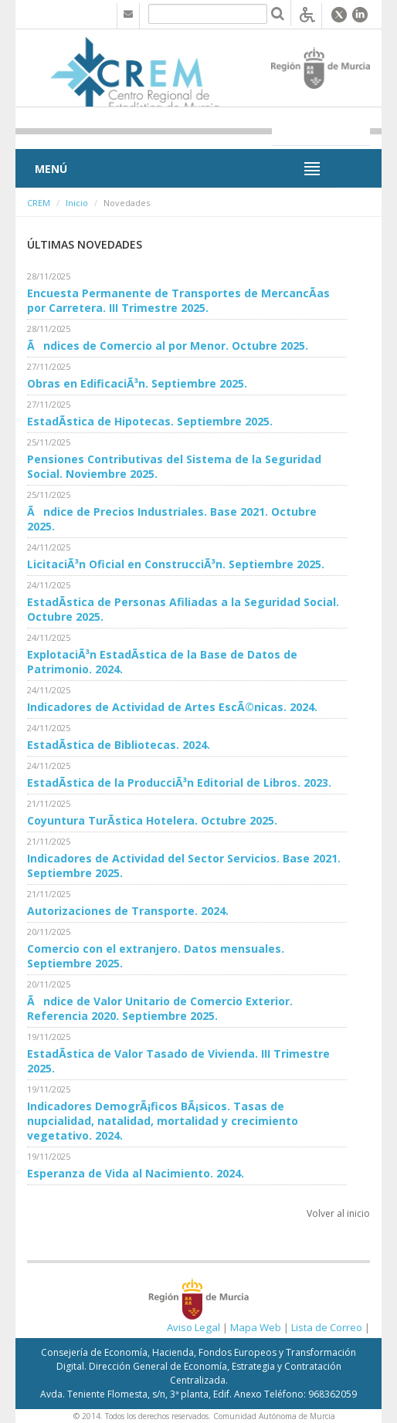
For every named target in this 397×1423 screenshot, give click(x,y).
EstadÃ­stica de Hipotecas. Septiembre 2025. (150, 421)
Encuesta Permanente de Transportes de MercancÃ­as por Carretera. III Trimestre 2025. (178, 300)
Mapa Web (255, 1327)
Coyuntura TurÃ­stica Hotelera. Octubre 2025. (152, 820)
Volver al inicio (338, 1213)
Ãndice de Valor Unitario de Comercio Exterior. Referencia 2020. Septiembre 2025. (160, 1008)
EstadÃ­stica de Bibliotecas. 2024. (118, 744)
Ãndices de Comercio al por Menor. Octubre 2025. (167, 345)
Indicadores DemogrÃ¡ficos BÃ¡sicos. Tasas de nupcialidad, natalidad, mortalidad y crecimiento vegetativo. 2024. (162, 1121)
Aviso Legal (193, 1327)
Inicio (77, 202)
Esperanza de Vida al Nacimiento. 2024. (135, 1173)
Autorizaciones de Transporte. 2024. (128, 910)
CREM (38, 202)
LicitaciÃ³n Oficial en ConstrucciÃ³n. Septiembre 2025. (175, 564)
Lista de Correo (326, 1327)
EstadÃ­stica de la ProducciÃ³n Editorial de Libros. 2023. (179, 782)
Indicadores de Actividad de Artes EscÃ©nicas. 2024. (172, 707)
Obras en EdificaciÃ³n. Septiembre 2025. (137, 383)
